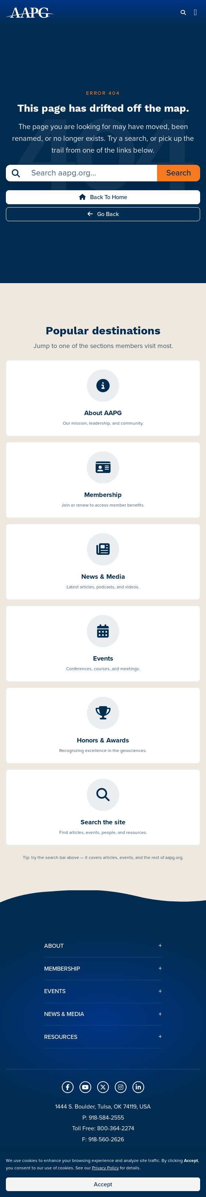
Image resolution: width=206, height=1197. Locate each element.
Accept (103, 1184)
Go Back (103, 214)
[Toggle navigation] (195, 13)
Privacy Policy (105, 1168)
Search (178, 173)
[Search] (183, 12)
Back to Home (103, 197)
